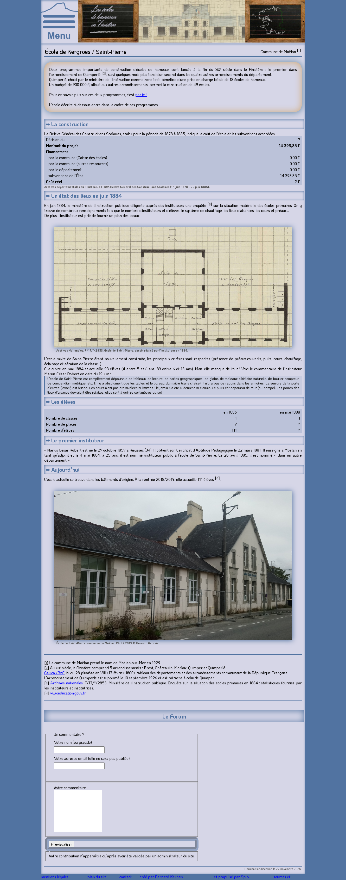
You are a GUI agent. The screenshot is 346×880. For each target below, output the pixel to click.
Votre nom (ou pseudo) (73, 742)
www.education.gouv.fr (68, 692)
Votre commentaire (70, 787)
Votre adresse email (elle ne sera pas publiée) (92, 758)
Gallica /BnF (54, 672)
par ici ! (141, 94)
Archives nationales (66, 682)
